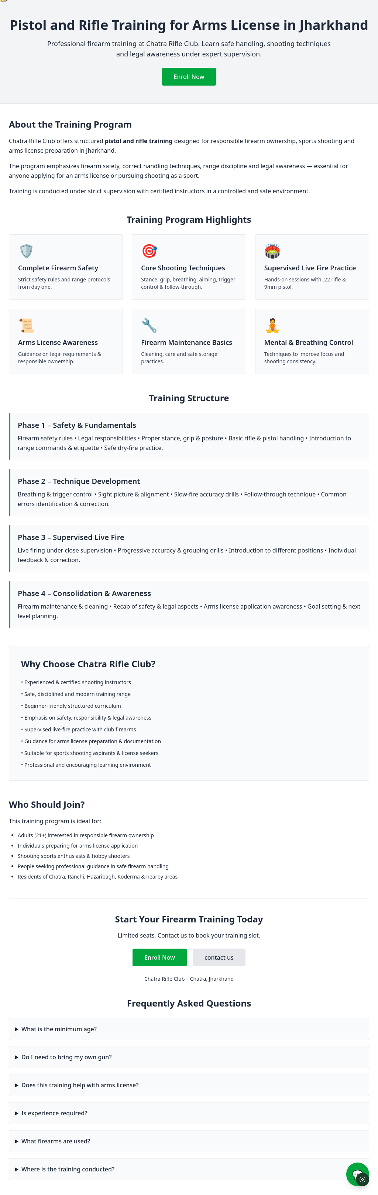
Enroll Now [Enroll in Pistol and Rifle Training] (189, 77)
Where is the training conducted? (67, 1169)
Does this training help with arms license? (80, 1085)
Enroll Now (159, 957)
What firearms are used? (55, 1141)
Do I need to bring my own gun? (66, 1057)
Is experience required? (54, 1113)
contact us (219, 957)
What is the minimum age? (59, 1029)
